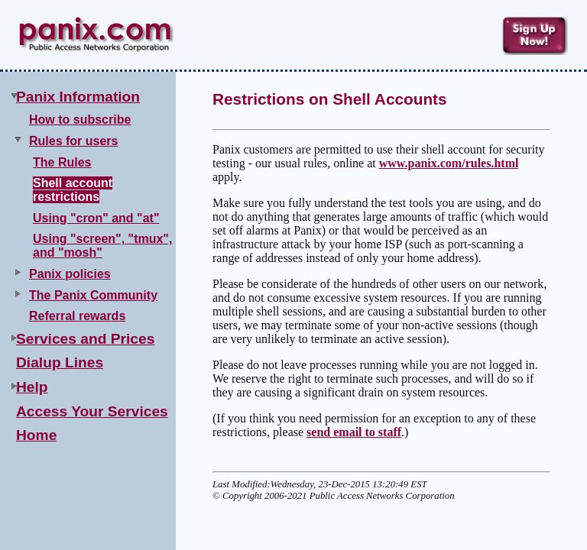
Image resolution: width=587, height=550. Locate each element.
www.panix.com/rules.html (449, 163)
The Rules (62, 162)
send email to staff (353, 431)
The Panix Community (93, 295)
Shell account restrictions (72, 189)
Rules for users (73, 140)
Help (32, 387)
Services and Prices (85, 339)
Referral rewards (77, 315)
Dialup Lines (59, 362)
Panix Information (78, 97)
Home (36, 435)
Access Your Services (92, 411)
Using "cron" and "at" (96, 218)
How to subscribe (80, 119)
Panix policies (70, 273)
